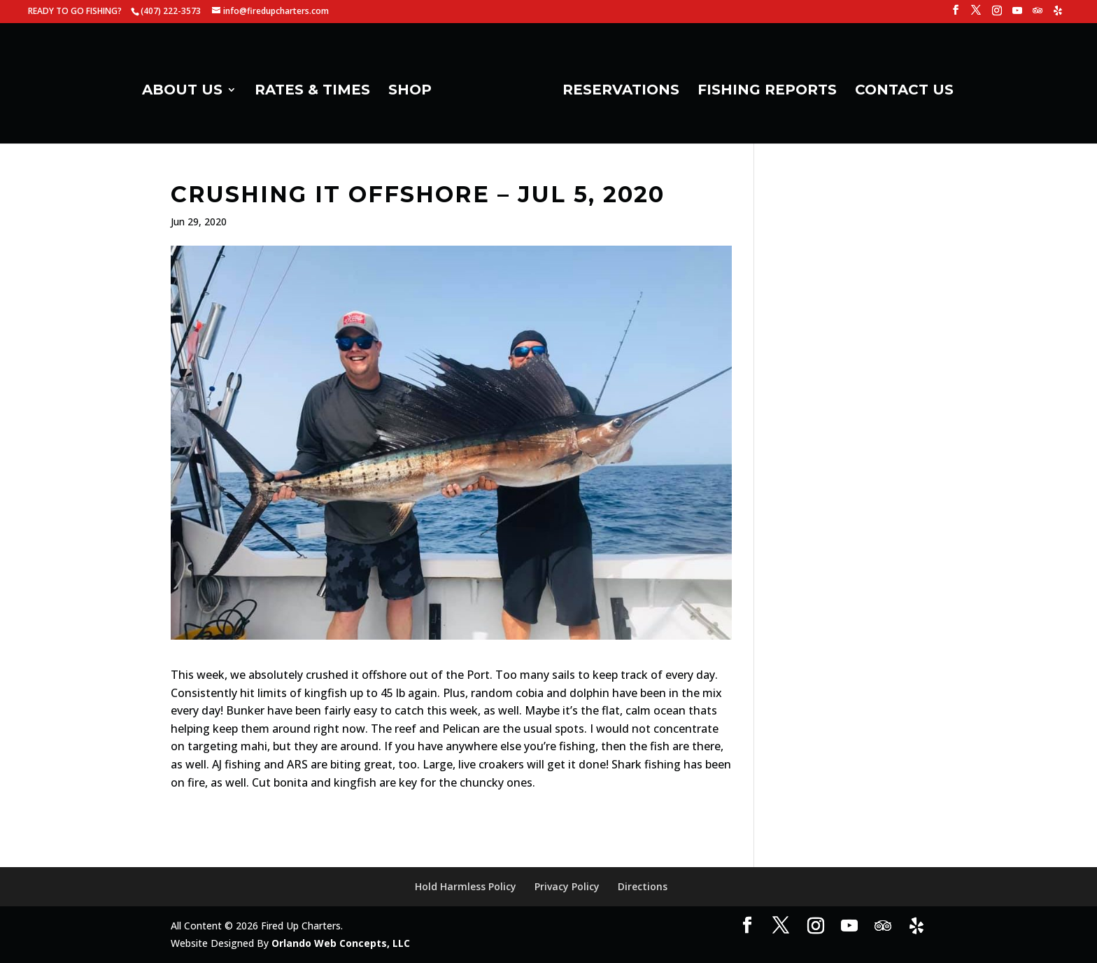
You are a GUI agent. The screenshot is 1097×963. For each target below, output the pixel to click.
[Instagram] (997, 14)
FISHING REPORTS (767, 91)
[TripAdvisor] (1037, 14)
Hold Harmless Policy (465, 886)
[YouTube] (1017, 14)
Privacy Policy (567, 886)
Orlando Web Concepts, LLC (340, 943)
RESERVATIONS (620, 91)
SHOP (410, 91)
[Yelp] (1057, 14)
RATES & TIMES (312, 91)
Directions (642, 886)
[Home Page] (496, 95)
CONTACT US (904, 91)
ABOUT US (182, 91)
